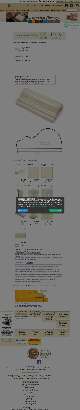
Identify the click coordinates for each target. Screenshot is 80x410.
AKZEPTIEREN (55, 210)
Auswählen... (22, 210)
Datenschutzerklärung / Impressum (44, 206)
